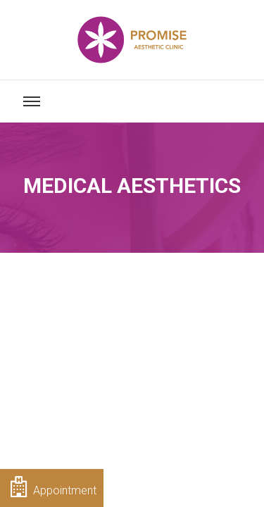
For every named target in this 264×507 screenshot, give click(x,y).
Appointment (53, 486)
